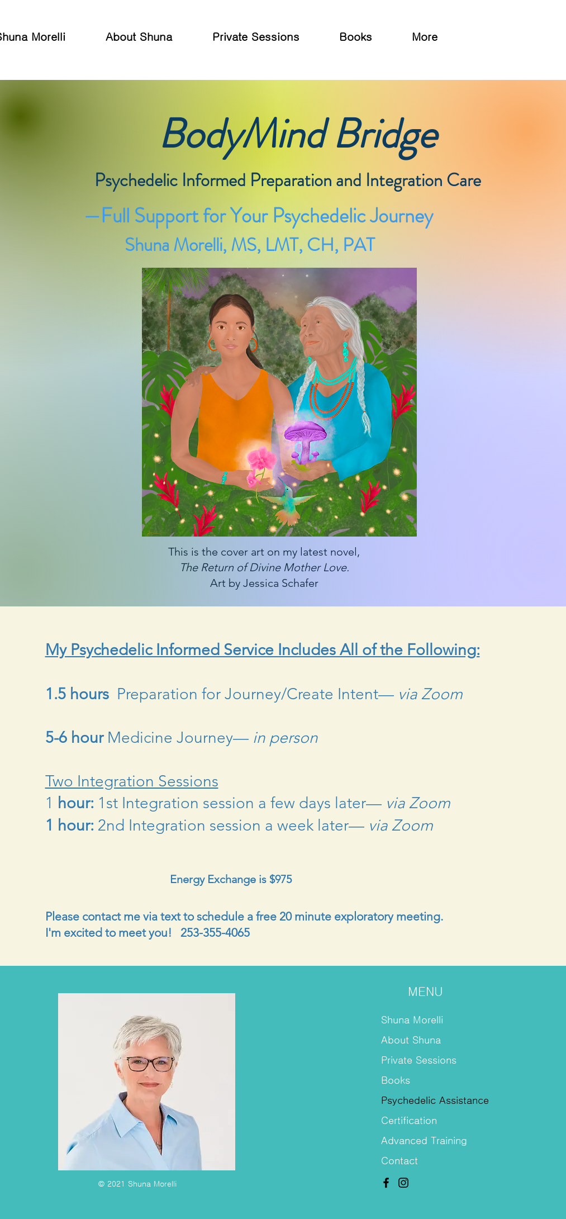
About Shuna (411, 1040)
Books (395, 1080)
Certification (409, 1121)
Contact (399, 1161)
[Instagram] (403, 1182)
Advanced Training (424, 1141)
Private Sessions (418, 1060)
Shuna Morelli (412, 1020)
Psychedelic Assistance (429, 1100)
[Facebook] (386, 1182)
